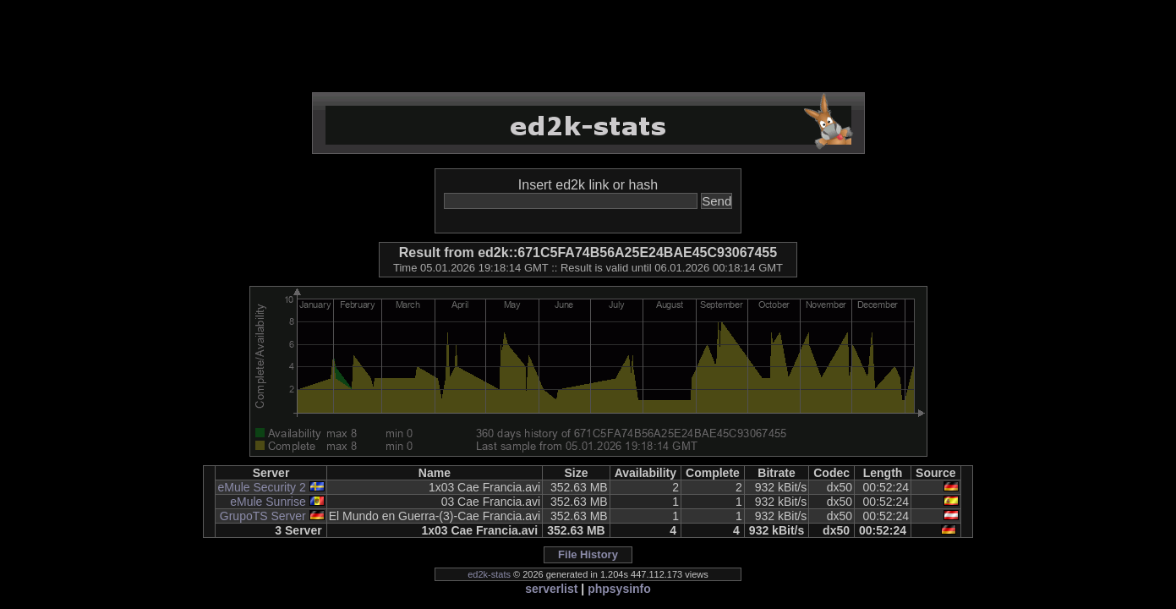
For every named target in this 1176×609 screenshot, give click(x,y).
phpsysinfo (619, 588)
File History (588, 554)
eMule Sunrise (268, 501)
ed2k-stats (489, 574)
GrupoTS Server (263, 516)
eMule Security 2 (261, 487)
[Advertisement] (588, 46)
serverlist (551, 588)
